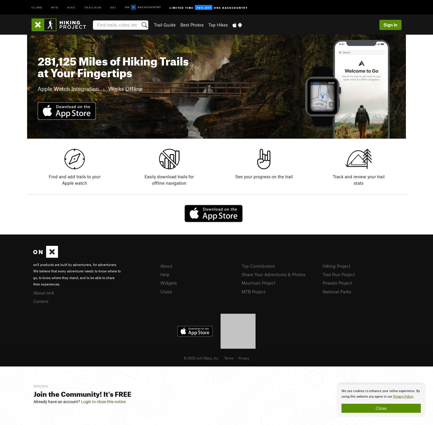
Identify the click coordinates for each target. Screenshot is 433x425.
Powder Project (337, 282)
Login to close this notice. (104, 401)
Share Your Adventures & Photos (273, 274)
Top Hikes (218, 24)
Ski (113, 7)
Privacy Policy (403, 396)
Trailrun (92, 7)
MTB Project (253, 291)
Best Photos (192, 24)
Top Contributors (258, 266)
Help (165, 274)
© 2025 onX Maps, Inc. (201, 358)
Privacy (243, 358)
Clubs (166, 291)
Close (381, 408)
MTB (55, 7)
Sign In (390, 24)
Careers (40, 301)
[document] (381, 400)
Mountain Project (258, 282)
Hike (71, 7)
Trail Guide (165, 24)
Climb (37, 7)
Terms (228, 358)
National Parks (337, 291)
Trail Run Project (339, 274)
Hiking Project (336, 266)
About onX (43, 292)
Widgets (168, 282)
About (166, 266)
